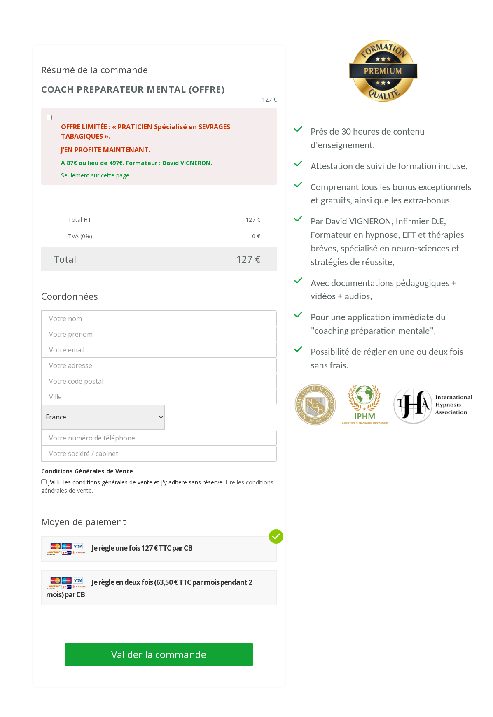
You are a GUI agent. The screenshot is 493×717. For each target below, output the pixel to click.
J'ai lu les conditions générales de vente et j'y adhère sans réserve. (157, 486)
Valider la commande (158, 654)
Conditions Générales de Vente (87, 471)
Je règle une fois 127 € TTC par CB (119, 549)
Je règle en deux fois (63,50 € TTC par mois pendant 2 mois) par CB (149, 587)
